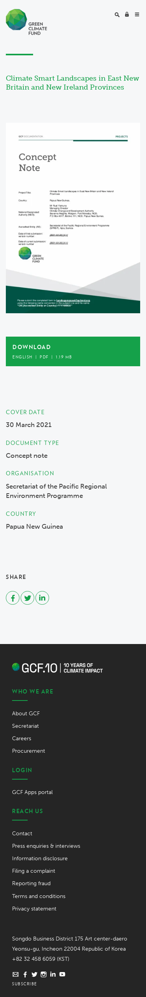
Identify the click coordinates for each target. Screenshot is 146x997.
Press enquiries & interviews (46, 846)
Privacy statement (34, 908)
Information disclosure (40, 858)
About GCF (26, 713)
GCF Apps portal (32, 792)
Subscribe (24, 983)
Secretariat (25, 726)
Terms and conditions (38, 896)
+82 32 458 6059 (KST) (40, 959)
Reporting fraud (31, 883)
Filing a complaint (33, 871)
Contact (22, 833)
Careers (21, 738)
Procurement (28, 751)
